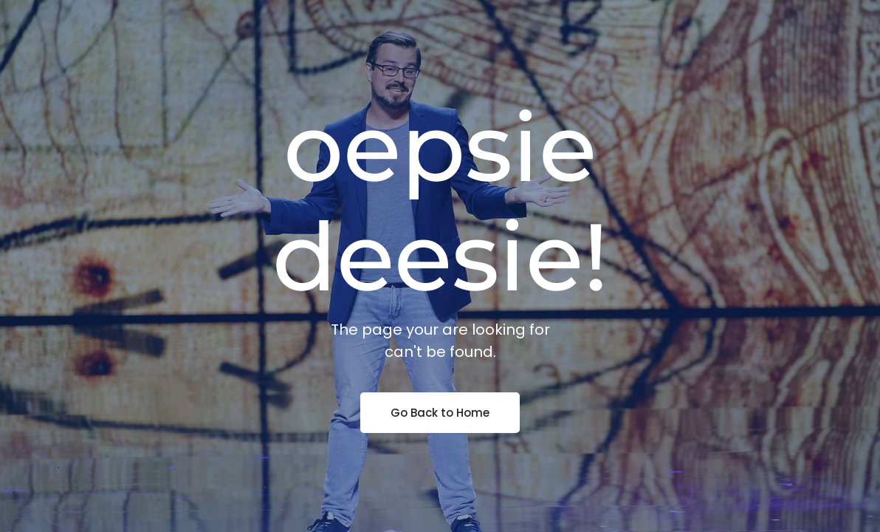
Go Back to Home (440, 412)
